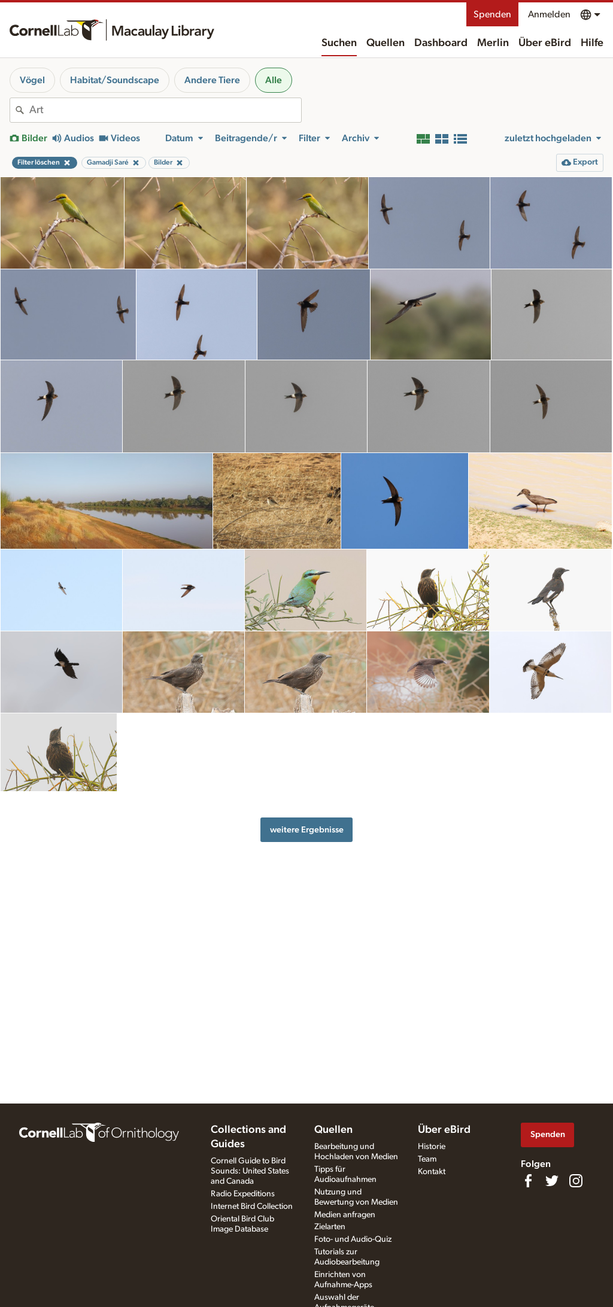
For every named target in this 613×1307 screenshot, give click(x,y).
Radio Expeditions (243, 1194)
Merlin (493, 43)
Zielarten (329, 1227)
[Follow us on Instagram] (576, 1181)
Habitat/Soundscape (114, 80)
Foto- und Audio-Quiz (353, 1239)
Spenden (492, 14)
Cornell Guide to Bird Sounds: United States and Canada (250, 1171)
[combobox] (165, 110)
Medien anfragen (344, 1215)
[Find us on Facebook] (528, 1181)
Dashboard (441, 43)
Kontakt (431, 1172)
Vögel (32, 80)
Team (427, 1159)
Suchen (339, 43)
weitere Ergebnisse (307, 829)
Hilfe (592, 43)
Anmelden (549, 14)
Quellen (385, 43)
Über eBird (544, 43)
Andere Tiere (212, 80)
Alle (273, 80)
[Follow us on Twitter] (552, 1181)
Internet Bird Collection (252, 1206)
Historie (431, 1146)
